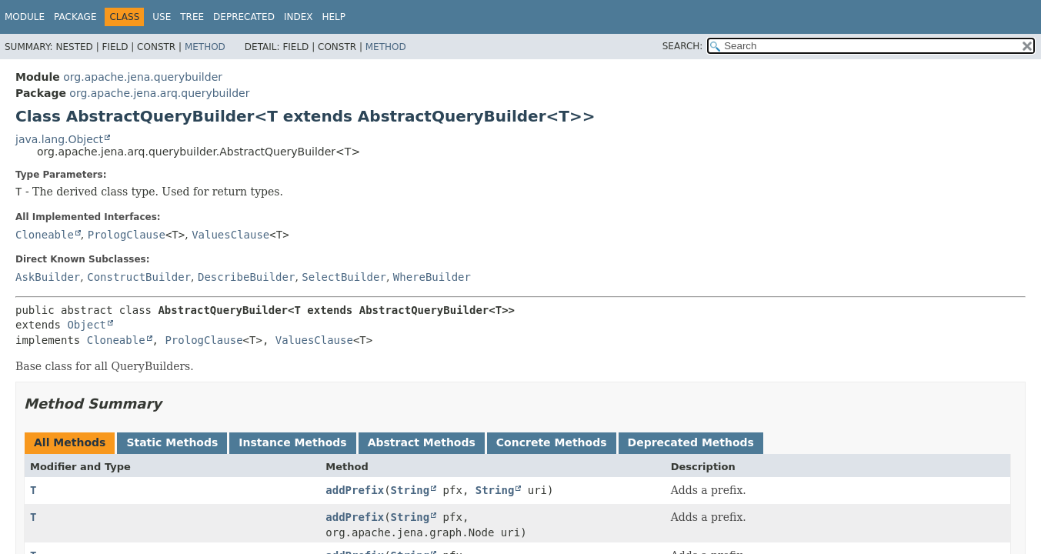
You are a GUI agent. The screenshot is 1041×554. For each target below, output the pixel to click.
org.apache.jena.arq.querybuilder (159, 93)
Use (161, 17)
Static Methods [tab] (172, 442)
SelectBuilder (344, 277)
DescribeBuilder (246, 277)
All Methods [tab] (69, 442)
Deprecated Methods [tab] (691, 442)
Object (86, 325)
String (410, 490)
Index (298, 17)
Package (75, 17)
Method (205, 47)
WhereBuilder (432, 277)
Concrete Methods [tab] (551, 442)
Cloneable (44, 235)
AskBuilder (47, 277)
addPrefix (354, 490)
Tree (192, 17)
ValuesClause (230, 235)
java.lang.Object (59, 139)
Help (333, 17)
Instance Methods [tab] (292, 442)
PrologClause (126, 235)
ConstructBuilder (139, 277)
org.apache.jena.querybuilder (142, 77)
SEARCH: (682, 46)
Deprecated (244, 17)
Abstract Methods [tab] (421, 442)
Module (25, 17)
